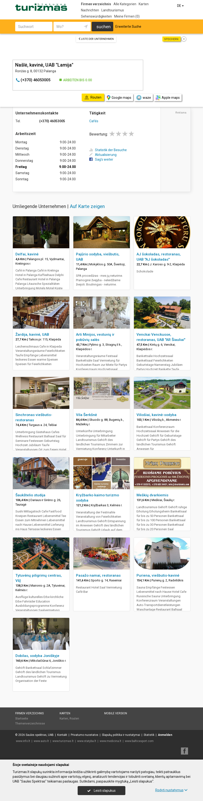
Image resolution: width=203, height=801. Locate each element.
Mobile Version (115, 713)
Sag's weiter (101, 159)
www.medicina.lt (110, 741)
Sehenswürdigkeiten (96, 16)
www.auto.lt (41, 741)
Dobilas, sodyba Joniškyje (37, 656)
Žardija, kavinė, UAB (32, 334)
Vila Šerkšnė (86, 415)
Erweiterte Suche (128, 26)
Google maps (119, 97)
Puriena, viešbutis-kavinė (158, 575)
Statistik (149, 735)
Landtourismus (112, 10)
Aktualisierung (103, 155)
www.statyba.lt (86, 741)
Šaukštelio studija (30, 495)
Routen (74, 718)
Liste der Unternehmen (96, 39)
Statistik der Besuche (108, 150)
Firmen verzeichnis (96, 4)
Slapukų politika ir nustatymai (121, 735)
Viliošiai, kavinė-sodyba (156, 415)
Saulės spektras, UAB (40, 735)
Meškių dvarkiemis (152, 495)
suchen (103, 26)
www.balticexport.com (139, 741)
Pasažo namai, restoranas (98, 575)
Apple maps (168, 97)
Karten (144, 4)
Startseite (21, 718)
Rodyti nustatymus (171, 790)
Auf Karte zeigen (87, 206)
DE (180, 6)
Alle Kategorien (124, 4)
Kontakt (62, 735)
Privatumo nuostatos (84, 735)
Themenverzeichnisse (30, 723)
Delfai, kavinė (26, 254)
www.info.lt (23, 741)
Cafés (93, 121)
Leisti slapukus (101, 790)
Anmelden (165, 735)
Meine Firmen (127, 16)
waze (143, 98)
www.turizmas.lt (63, 741)
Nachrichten (90, 10)
